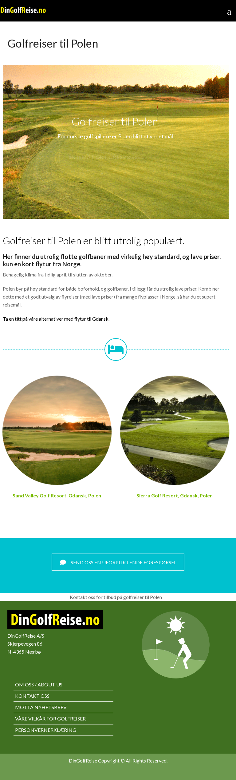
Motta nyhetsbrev (41, 707)
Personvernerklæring (45, 730)
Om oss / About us (38, 684)
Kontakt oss (32, 696)
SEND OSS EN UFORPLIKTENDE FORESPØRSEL (118, 562)
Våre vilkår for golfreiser (50, 718)
